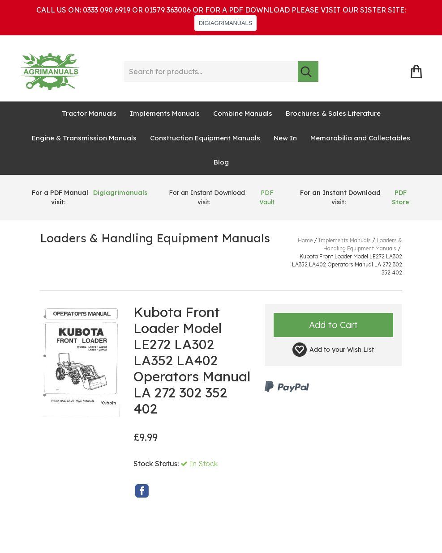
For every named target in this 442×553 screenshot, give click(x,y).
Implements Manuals (165, 113)
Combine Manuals (242, 113)
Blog (221, 162)
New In (285, 138)
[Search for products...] (211, 71)
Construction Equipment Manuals (205, 138)
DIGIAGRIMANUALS (225, 23)
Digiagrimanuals (120, 193)
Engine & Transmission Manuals (84, 138)
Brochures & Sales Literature (333, 113)
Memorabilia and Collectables (360, 138)
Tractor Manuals (89, 113)
